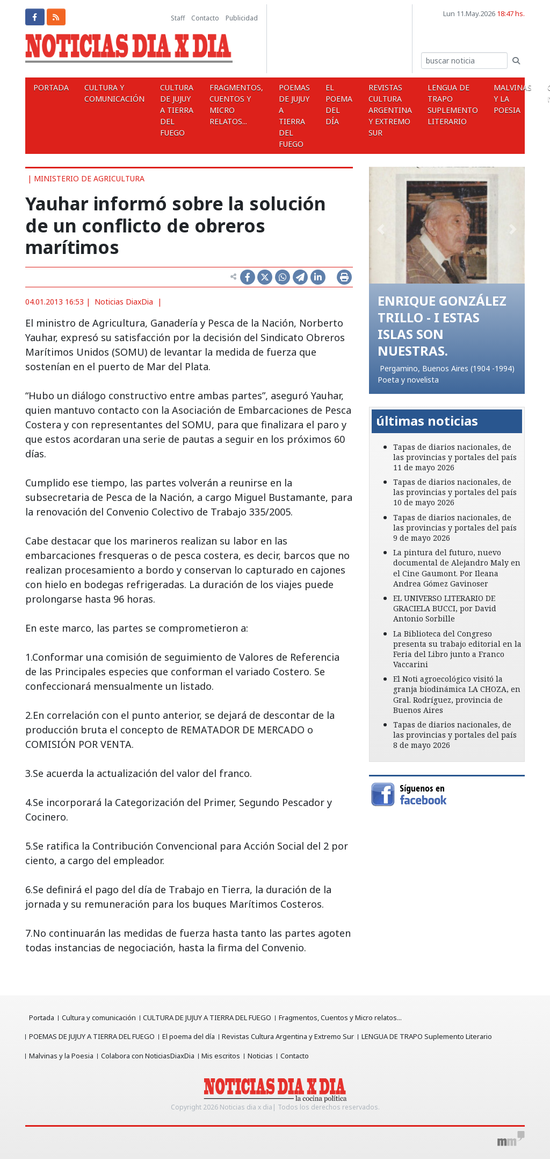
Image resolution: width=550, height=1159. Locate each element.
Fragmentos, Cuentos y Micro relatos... (211, 104)
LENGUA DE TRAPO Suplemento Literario (399, 104)
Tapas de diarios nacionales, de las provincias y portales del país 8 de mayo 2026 (455, 733)
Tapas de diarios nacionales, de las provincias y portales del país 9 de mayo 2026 (455, 526)
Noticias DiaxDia (124, 301)
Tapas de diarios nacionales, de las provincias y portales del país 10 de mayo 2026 (455, 491)
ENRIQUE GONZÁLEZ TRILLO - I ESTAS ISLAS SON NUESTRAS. (445, 324)
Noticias (264, 1056)
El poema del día (299, 104)
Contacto (205, 18)
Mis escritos (224, 1056)
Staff (178, 18)
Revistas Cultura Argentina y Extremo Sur (343, 110)
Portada (47, 87)
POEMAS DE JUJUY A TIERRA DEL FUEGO (262, 115)
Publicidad (242, 18)
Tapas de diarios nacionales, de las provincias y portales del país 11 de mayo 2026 (455, 456)
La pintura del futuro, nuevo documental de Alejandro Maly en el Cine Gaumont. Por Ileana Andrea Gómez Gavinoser (456, 567)
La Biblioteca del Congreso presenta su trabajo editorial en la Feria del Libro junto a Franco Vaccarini (457, 648)
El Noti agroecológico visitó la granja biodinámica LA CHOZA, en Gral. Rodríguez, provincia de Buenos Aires (456, 693)
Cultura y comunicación (104, 93)
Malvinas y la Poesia (452, 98)
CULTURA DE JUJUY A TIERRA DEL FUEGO (159, 110)
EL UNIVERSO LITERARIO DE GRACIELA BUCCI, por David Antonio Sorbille (444, 607)
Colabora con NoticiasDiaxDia (149, 1056)
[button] (380, 228)
